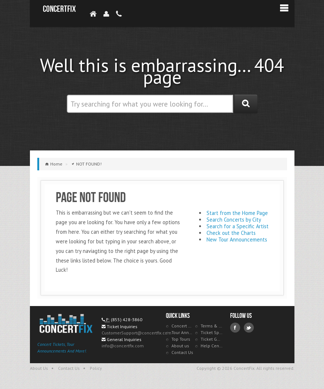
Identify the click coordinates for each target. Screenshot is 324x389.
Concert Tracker (182, 326)
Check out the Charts (231, 232)
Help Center (212, 345)
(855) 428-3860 (126, 319)
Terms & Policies (212, 326)
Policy (96, 368)
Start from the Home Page (237, 212)
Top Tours (180, 339)
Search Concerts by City (234, 219)
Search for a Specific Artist (238, 226)
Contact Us (182, 352)
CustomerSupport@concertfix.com (136, 333)
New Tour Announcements (237, 239)
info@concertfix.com (123, 345)
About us (180, 345)
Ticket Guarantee (212, 339)
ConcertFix (59, 9)
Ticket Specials (212, 332)
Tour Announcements (182, 332)
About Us (39, 368)
